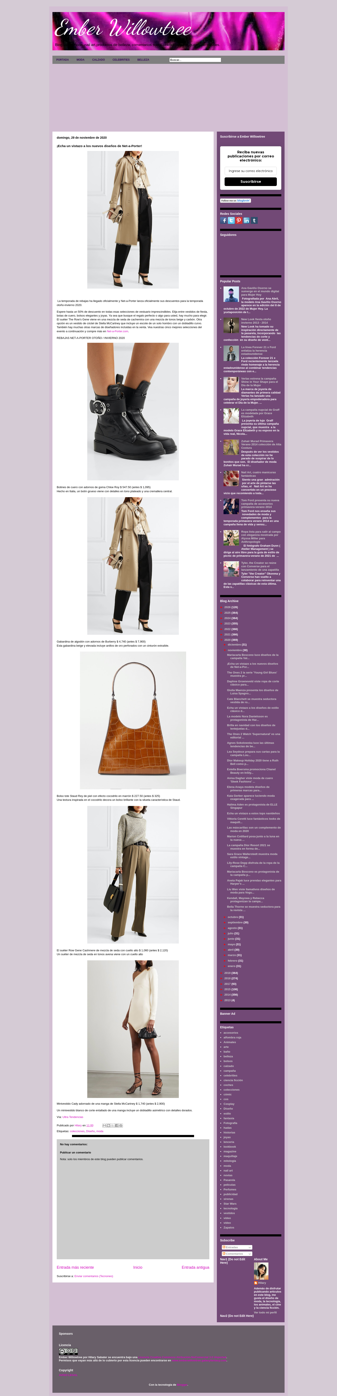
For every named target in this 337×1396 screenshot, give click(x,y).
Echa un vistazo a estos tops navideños (253, 813)
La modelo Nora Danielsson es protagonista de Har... (247, 718)
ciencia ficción (233, 1080)
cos (226, 1099)
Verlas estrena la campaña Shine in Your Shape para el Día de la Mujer (259, 382)
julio (231, 933)
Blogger (182, 1384)
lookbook (230, 1146)
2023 (227, 623)
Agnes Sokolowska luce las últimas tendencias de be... (250, 744)
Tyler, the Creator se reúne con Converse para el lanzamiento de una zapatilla (260, 566)
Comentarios (233, 1253)
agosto (233, 928)
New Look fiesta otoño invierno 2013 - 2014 (256, 321)
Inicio (137, 1267)
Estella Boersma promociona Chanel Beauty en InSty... (251, 771)
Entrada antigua (195, 1267)
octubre (233, 917)
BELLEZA (143, 59)
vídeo (227, 1222)
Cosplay (229, 1103)
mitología (230, 1160)
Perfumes (230, 1189)
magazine (230, 1151)
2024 (227, 618)
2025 (227, 612)
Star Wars (230, 1203)
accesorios (231, 1032)
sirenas (228, 1199)
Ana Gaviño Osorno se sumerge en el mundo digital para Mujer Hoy (260, 291)
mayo (232, 944)
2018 (227, 978)
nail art (228, 1170)
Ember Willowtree (122, 27)
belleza (228, 1056)
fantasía (229, 1118)
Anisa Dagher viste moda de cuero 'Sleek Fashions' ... (250, 779)
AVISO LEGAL (68, 1375)
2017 (227, 984)
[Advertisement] (168, 96)
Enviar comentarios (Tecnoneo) (93, 1276)
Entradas (230, 1247)
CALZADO (98, 59)
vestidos (229, 1213)
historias (229, 1132)
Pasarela (229, 1180)
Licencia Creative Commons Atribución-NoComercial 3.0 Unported (182, 1357)
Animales (230, 1042)
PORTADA (62, 59)
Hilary (262, 1282)
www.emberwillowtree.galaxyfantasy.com (199, 1360)
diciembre (235, 644)
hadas (228, 1127)
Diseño (90, 1131)
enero (232, 966)
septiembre (236, 922)
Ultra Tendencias (73, 1117)
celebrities (230, 1075)
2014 (227, 994)
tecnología (230, 1208)
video (227, 1218)
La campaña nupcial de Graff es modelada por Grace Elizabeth (260, 413)
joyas (227, 1137)
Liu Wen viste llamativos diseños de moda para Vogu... (251, 891)
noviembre (235, 650)
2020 (227, 639)
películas (230, 1184)
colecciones (77, 1131)
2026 (227, 607)
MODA (80, 59)
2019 (227, 973)
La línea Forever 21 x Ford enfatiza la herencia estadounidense (258, 350)
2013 (227, 1000)
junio (231, 938)
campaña (230, 1070)
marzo (232, 955)
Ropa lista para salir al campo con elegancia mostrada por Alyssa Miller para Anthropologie (261, 536)
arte (226, 1047)
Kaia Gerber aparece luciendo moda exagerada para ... (251, 797)
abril (231, 949)
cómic (228, 1094)
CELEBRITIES (121, 59)
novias (228, 1175)
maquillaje (230, 1156)
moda (99, 1131)
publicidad (230, 1194)
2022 (227, 629)
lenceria (229, 1142)
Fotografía (230, 1123)
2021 (227, 634)
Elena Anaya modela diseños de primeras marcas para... (248, 788)
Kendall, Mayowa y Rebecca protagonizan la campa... (245, 899)
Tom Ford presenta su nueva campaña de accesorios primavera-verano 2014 (260, 504)
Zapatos (229, 1227)
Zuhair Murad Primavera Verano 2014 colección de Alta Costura (261, 444)
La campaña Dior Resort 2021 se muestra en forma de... (248, 847)
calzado (229, 1066)
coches (228, 1085)
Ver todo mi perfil (265, 1312)
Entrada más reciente (75, 1267)
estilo (227, 1113)
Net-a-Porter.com (117, 331)
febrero (233, 960)
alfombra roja (232, 1037)
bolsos (228, 1061)
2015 (227, 989)
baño (227, 1051)
